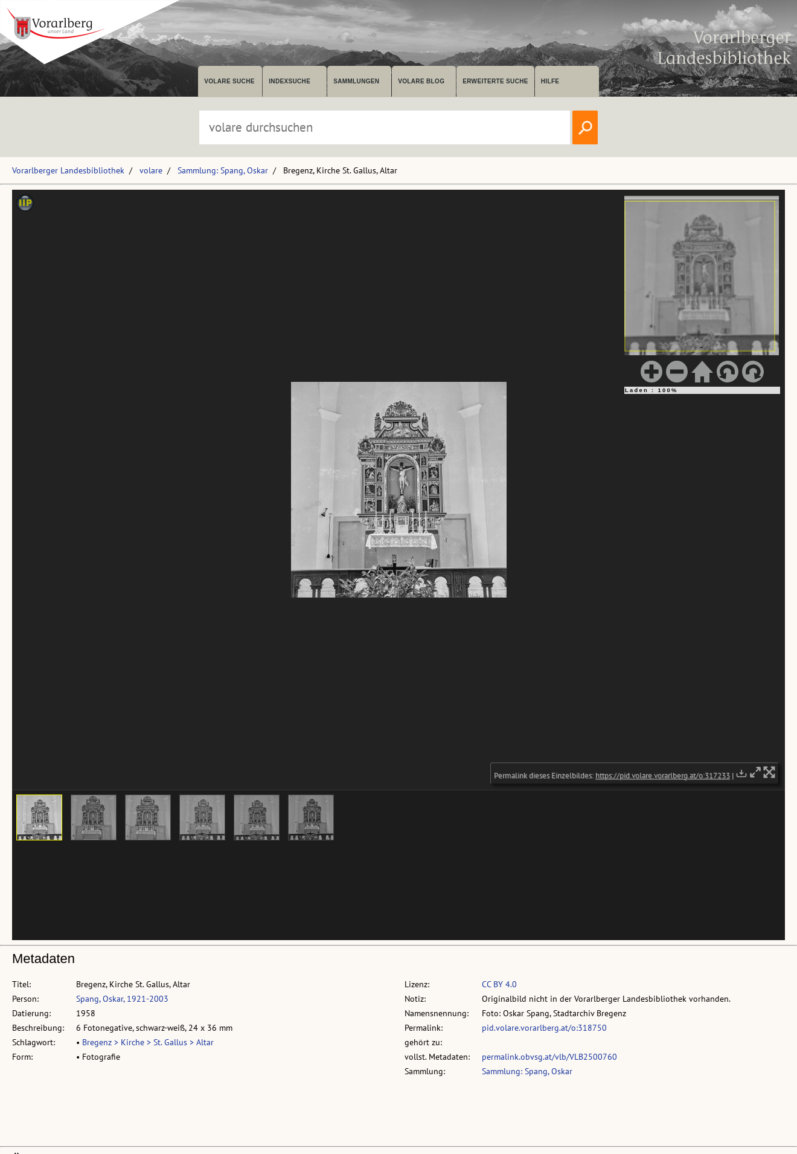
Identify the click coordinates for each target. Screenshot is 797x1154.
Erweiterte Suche (495, 81)
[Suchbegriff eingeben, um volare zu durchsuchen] (384, 127)
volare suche (229, 81)
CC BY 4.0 (499, 984)
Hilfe (550, 81)
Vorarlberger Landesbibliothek (68, 170)
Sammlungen (356, 81)
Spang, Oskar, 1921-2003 (122, 998)
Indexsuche (289, 81)
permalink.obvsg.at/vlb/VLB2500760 (549, 1056)
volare (150, 170)
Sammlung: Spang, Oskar (223, 170)
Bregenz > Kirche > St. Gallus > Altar (148, 1042)
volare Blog (421, 81)
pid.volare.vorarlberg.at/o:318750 (544, 1027)
